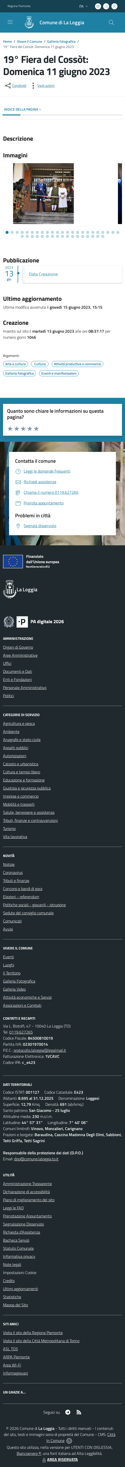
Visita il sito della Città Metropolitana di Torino (41, 1341)
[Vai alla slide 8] (42, 232)
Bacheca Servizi (16, 1240)
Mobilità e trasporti (19, 804)
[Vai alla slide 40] (102, 236)
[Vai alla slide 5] (27, 232)
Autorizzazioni (14, 756)
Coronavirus (13, 872)
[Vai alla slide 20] (102, 232)
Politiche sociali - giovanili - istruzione (34, 905)
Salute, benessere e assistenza (28, 812)
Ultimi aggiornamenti (20, 1289)
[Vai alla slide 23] (117, 232)
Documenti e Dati (17, 671)
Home (7, 41)
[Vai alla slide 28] (42, 236)
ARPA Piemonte (16, 1357)
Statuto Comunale (18, 1248)
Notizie (9, 864)
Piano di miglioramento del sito (28, 1200)
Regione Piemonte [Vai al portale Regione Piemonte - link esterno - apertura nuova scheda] (19, 6)
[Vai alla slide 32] (62, 236)
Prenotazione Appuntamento (27, 1216)
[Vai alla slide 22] (112, 232)
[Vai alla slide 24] (22, 236)
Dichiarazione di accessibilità (26, 1192)
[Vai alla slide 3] (17, 232)
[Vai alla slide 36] (82, 236)
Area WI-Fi (12, 1365)
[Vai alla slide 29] (47, 236)
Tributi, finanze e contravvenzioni (30, 820)
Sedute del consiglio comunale (28, 913)
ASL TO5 (10, 1349)
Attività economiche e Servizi (27, 997)
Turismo (9, 828)
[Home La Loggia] (51, 22)
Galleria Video (14, 989)
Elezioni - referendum (21, 897)
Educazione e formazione (24, 780)
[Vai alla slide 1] (7, 232)
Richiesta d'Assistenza (21, 1232)
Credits (9, 1281)
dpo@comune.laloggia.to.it (36, 1159)
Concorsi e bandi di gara (22, 889)
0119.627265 (21, 1032)
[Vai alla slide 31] (57, 236)
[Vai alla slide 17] (87, 232)
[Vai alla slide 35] (77, 236)
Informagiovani (15, 1373)
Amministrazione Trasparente (27, 1184)
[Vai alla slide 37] (87, 236)
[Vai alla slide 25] (27, 236)
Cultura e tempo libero (21, 772)
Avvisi (8, 929)
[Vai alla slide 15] (77, 232)
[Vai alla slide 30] (52, 236)
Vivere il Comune (29, 41)
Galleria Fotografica (19, 981)
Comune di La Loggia (62, 22)
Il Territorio (11, 973)
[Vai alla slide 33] (67, 236)
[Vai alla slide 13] (67, 232)
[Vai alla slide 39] (97, 236)
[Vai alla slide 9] (47, 232)
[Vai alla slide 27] (37, 236)
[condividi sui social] (15, 86)
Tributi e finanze (16, 880)
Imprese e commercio (21, 796)
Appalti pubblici (15, 748)
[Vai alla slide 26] (32, 236)
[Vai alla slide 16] (82, 232)
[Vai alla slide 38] (92, 236)
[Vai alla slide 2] (12, 232)
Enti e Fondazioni (17, 679)
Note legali (12, 1264)
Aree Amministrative (20, 655)
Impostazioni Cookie (19, 1272)
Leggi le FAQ (13, 1208)
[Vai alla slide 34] (72, 236)
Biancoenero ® (29, 1453)
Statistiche (12, 1297)
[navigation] (10, 22)
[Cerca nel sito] (111, 22)
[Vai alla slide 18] (92, 232)
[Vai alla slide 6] (32, 232)
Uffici (7, 663)
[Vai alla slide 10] (52, 232)
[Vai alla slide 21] (107, 232)
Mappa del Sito (15, 1305)
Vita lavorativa (15, 837)
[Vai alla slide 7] (37, 232)
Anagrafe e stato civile (22, 740)
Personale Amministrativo (24, 687)
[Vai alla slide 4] (22, 232)
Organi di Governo (18, 647)
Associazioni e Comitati (22, 1005)
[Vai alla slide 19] (97, 232)
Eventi (8, 957)
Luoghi (8, 965)
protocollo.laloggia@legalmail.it (40, 1050)
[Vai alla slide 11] (57, 232)
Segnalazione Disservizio (23, 1224)
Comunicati (12, 921)
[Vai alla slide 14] (72, 232)
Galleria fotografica (61, 41)
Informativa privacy (19, 1256)
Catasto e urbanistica (20, 764)
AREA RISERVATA (59, 1459)
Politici (8, 696)
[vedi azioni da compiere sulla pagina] (41, 86)
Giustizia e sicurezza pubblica (27, 788)
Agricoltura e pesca (19, 723)
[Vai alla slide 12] (62, 232)
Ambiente (11, 731)
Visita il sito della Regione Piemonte (33, 1333)
